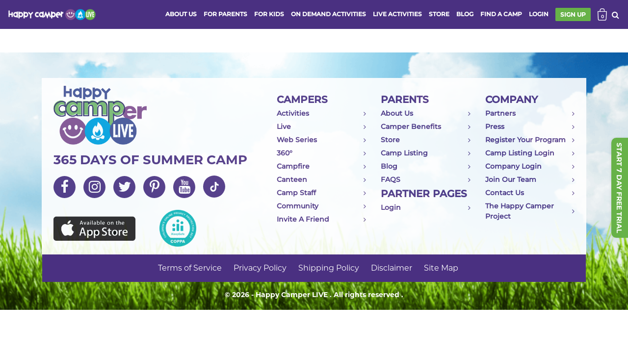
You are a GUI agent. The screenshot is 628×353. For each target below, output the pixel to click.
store (439, 14)
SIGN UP (573, 14)
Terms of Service (190, 268)
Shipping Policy (328, 268)
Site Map (441, 268)
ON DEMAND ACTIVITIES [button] (328, 14)
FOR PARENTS (225, 14)
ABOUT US (181, 14)
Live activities (397, 14)
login (539, 14)
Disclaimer (391, 268)
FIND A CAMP (501, 14)
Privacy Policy (260, 268)
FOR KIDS (269, 14)
